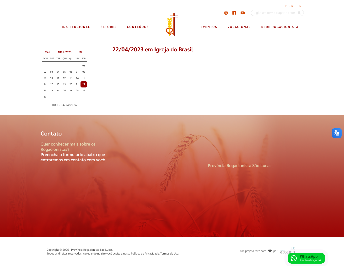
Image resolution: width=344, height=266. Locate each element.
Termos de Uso (169, 253)
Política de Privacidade (145, 253)
